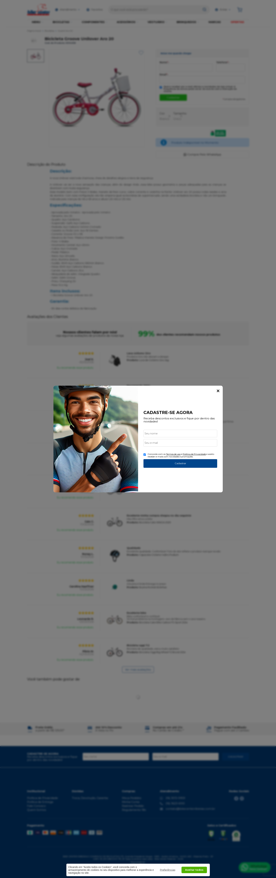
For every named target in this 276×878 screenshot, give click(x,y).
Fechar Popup (218, 391)
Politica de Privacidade (194, 454)
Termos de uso (173, 454)
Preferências (167, 869)
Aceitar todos (194, 869)
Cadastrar (180, 463)
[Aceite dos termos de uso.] (144, 454)
